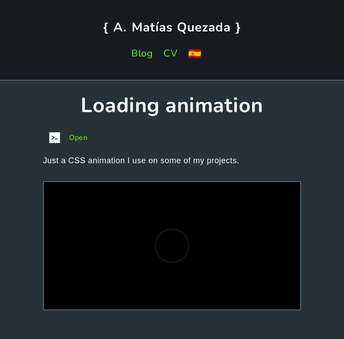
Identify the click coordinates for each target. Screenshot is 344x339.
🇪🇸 (195, 54)
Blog (142, 53)
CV (170, 53)
